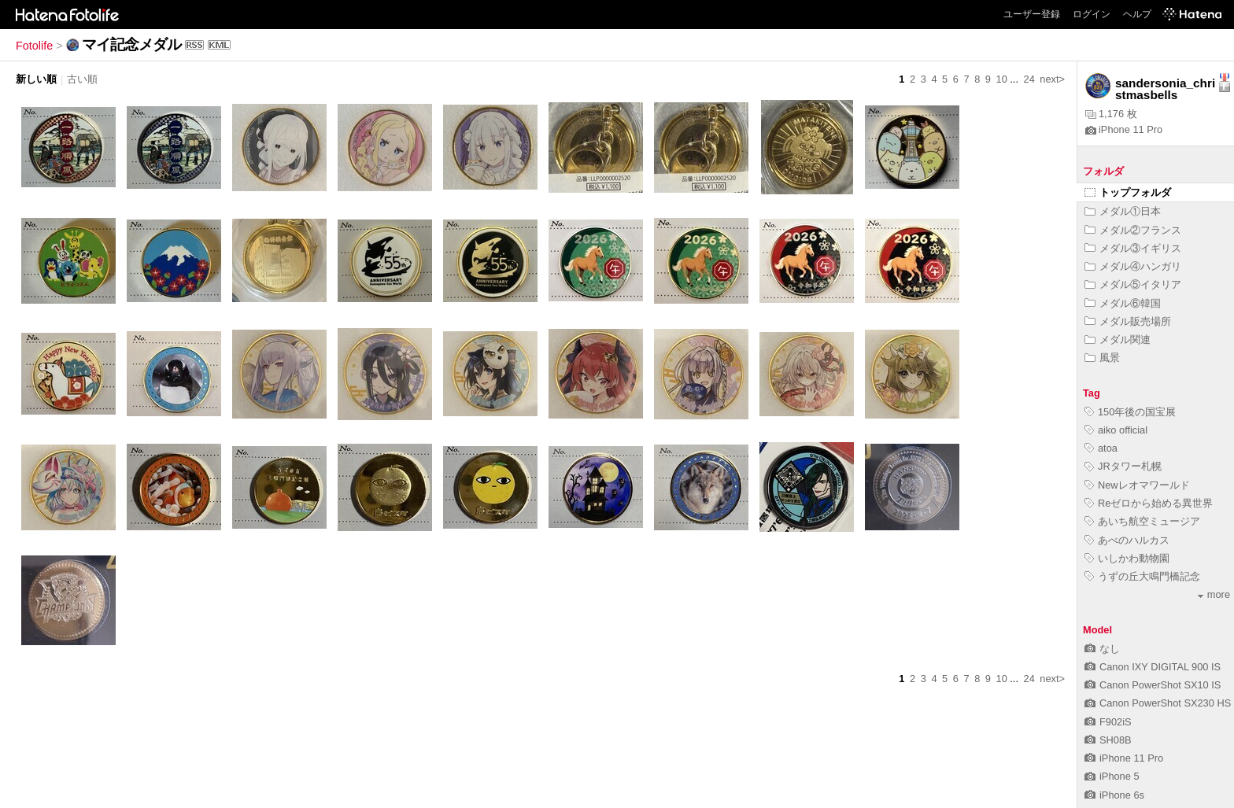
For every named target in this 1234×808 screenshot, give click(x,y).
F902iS (1108, 722)
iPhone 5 (1112, 776)
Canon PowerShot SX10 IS (1152, 685)
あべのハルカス (1126, 540)
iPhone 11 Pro (1123, 129)
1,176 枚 (1111, 114)
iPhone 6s (1114, 795)
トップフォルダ (1127, 192)
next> (1052, 79)
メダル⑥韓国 (1122, 303)
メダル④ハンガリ (1132, 266)
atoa (1101, 448)
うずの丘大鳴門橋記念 (1142, 576)
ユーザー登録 (1031, 14)
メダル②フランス (1132, 230)
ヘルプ (1137, 14)
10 (1001, 79)
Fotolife (34, 45)
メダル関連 (1117, 339)
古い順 (82, 79)
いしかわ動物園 (1126, 558)
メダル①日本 (1122, 211)
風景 (1102, 357)
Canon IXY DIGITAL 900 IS (1152, 667)
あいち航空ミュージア (1142, 521)
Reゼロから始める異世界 (1148, 503)
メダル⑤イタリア (1132, 284)
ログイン (1091, 14)
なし (1102, 649)
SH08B (1108, 740)
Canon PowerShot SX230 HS (1157, 703)
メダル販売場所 (1127, 321)
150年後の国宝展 (1130, 412)
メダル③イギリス (1132, 248)
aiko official (1115, 430)
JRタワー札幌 (1123, 466)
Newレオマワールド (1137, 485)
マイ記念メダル (131, 44)
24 (1029, 79)
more (1214, 594)
